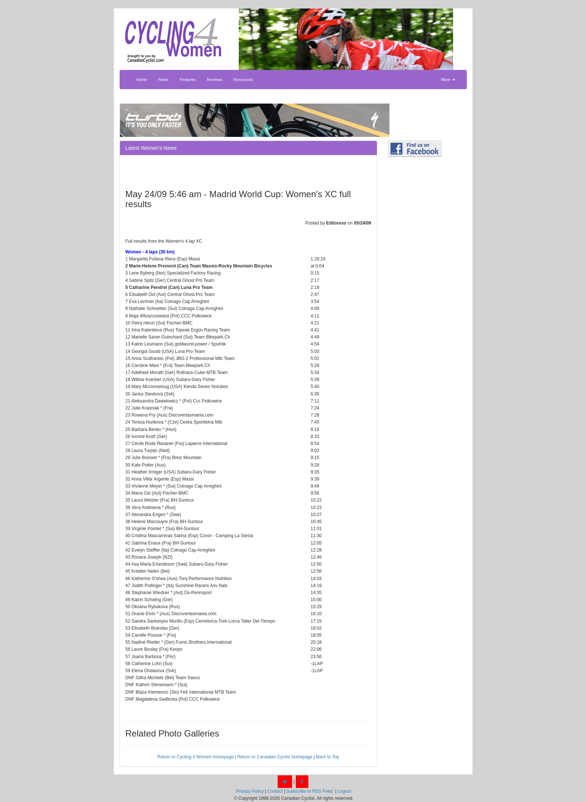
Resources (243, 79)
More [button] (448, 79)
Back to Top (327, 756)
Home (142, 79)
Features (187, 79)
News (163, 79)
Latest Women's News (151, 148)
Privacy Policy (250, 791)
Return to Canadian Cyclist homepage (274, 756)
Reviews (214, 79)
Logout (344, 791)
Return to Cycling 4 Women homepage (195, 756)
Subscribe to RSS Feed (309, 791)
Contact (274, 791)
